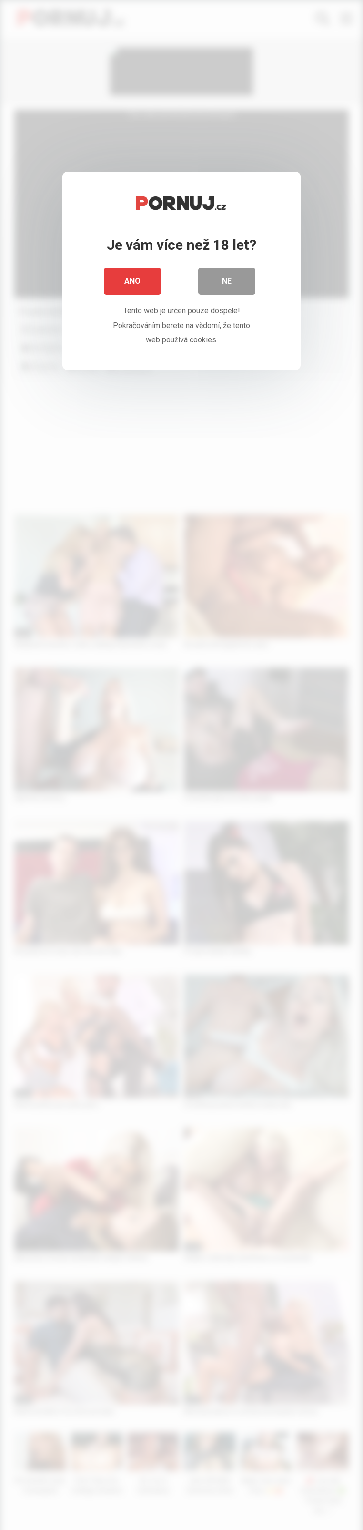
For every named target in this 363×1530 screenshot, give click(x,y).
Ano (132, 281)
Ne (227, 281)
